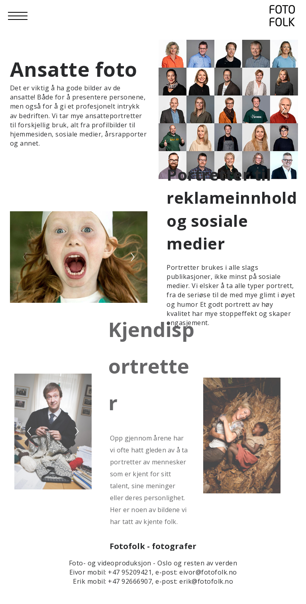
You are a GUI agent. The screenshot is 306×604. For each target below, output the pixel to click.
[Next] (283, 109)
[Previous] (173, 109)
